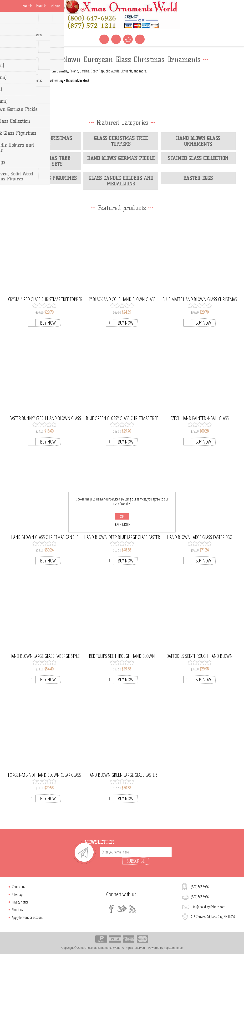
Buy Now (48, 392)
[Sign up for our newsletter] (136, 921)
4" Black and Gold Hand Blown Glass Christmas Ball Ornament (122, 369)
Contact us (18, 956)
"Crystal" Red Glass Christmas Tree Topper (44, 369)
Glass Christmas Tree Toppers (121, 210)
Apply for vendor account (27, 986)
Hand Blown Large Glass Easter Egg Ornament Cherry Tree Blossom (199, 606)
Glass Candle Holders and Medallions (121, 250)
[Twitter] (122, 978)
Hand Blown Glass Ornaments (198, 210)
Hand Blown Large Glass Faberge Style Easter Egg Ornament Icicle (44, 725)
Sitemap (17, 963)
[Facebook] (112, 978)
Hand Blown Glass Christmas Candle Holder (44, 606)
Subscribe (136, 930)
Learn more (122, 524)
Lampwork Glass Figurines (43, 247)
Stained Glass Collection (198, 227)
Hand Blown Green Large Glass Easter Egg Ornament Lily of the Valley (122, 844)
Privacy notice (20, 971)
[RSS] (132, 978)
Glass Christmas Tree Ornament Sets (43, 230)
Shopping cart (128, 39)
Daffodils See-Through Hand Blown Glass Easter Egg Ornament (200, 725)
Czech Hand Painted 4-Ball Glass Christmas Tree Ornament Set (199, 487)
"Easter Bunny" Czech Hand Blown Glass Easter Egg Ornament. (44, 487)
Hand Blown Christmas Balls (43, 210)
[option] (122, 83)
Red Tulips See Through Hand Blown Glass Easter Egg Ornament (122, 725)
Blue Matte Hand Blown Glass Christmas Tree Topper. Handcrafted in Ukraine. (199, 369)
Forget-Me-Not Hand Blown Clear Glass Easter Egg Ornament (44, 844)
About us (17, 979)
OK (122, 516)
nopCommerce (173, 1017)
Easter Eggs (198, 247)
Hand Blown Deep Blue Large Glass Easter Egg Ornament (122, 606)
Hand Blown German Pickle (121, 227)
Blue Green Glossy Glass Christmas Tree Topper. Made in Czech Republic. (122, 487)
